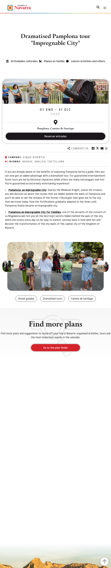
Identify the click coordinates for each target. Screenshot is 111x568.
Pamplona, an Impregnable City (27, 190)
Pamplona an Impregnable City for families (34, 212)
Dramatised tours (52, 298)
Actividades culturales (24, 61)
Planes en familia (54, 61)
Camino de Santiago (82, 298)
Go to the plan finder (55, 347)
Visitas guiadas (26, 298)
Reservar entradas (55, 136)
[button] (8, 266)
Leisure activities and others (88, 61)
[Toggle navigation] (105, 8)
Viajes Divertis (34, 157)
